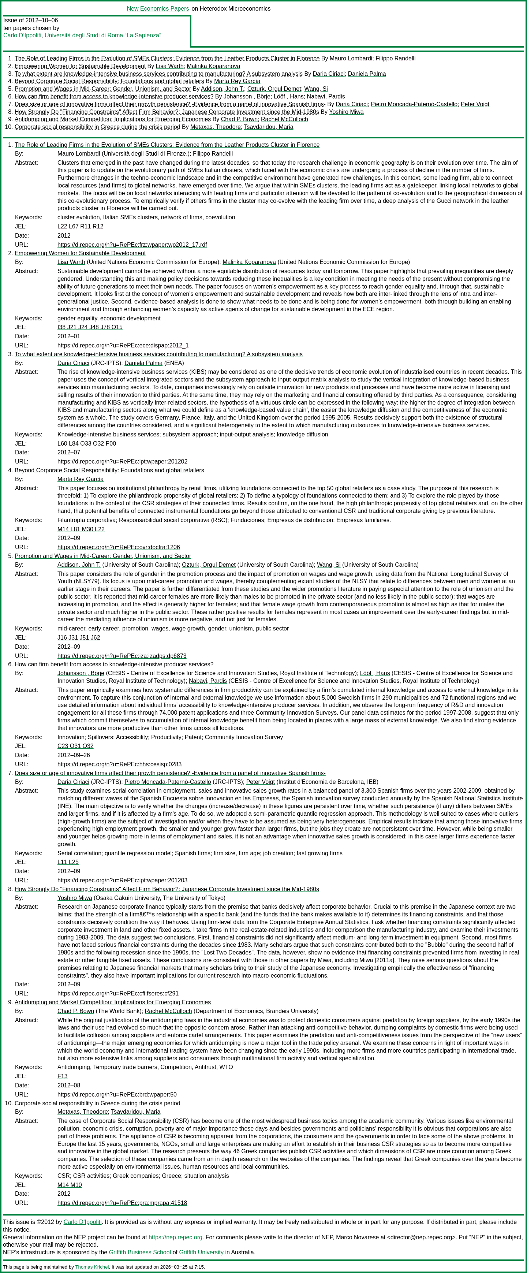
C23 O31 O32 (75, 746)
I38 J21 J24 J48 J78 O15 (90, 327)
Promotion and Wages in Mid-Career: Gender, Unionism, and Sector (103, 89)
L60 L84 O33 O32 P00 (86, 443)
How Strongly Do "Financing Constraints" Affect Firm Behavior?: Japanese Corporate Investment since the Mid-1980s (167, 112)
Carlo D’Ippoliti (22, 35)
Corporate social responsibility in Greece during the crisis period (97, 127)
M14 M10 (69, 1185)
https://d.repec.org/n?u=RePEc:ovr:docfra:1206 (118, 547)
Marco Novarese (357, 1237)
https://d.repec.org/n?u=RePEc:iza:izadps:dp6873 (122, 656)
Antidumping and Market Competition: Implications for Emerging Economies (113, 119)
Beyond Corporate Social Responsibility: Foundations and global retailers (109, 81)
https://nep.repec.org (175, 1237)
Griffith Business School (140, 1252)
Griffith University (201, 1252)
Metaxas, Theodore (215, 127)
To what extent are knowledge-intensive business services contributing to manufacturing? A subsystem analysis (159, 74)
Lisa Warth (170, 66)
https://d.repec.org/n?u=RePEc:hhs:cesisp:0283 (119, 764)
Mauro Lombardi (351, 58)
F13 (62, 1076)
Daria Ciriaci (329, 74)
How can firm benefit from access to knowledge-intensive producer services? (114, 96)
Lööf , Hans (289, 96)
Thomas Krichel (92, 1267)
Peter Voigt (475, 104)
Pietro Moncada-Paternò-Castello (414, 104)
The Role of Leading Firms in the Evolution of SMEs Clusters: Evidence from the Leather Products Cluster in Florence (167, 58)
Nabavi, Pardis (326, 96)
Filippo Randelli (395, 58)
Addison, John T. (222, 89)
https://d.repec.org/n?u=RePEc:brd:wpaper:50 (117, 1094)
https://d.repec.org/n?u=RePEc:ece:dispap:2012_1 (123, 345)
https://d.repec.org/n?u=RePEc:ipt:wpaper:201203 (122, 880)
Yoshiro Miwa (346, 112)
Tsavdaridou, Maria (268, 127)
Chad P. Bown (239, 119)
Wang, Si (316, 89)
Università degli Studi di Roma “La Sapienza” (103, 35)
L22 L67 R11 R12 (80, 226)
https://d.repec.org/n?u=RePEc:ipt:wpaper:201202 (122, 461)
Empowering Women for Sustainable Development (80, 66)
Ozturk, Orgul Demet (274, 89)
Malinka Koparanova (213, 66)
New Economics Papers (158, 8)
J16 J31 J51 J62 (78, 637)
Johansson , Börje (247, 96)
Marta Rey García (237, 81)
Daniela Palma (367, 74)
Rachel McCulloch (284, 119)
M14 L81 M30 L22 (81, 529)
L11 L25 (68, 862)
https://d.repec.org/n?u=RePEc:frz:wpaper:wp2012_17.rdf (132, 245)
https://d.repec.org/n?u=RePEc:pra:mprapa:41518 (122, 1203)
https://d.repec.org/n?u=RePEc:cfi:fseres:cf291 (118, 993)
